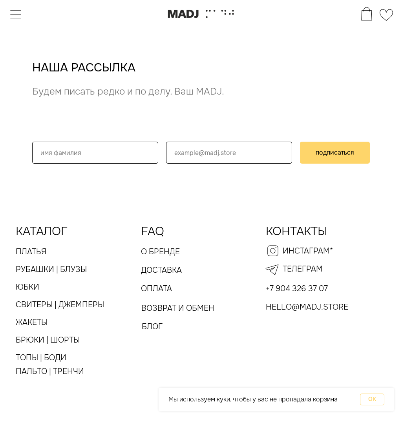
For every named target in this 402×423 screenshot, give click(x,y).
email (176, 134)
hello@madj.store (307, 307)
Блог (152, 327)
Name (43, 134)
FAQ (152, 231)
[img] (16, 14)
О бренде (160, 252)
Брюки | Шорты (48, 340)
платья (31, 252)
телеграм (303, 269)
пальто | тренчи (50, 371)
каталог (42, 231)
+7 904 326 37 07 (297, 289)
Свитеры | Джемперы (60, 305)
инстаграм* (308, 251)
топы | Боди (41, 358)
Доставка (161, 270)
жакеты (32, 322)
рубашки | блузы (51, 269)
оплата (156, 289)
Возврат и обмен (177, 308)
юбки (27, 287)
